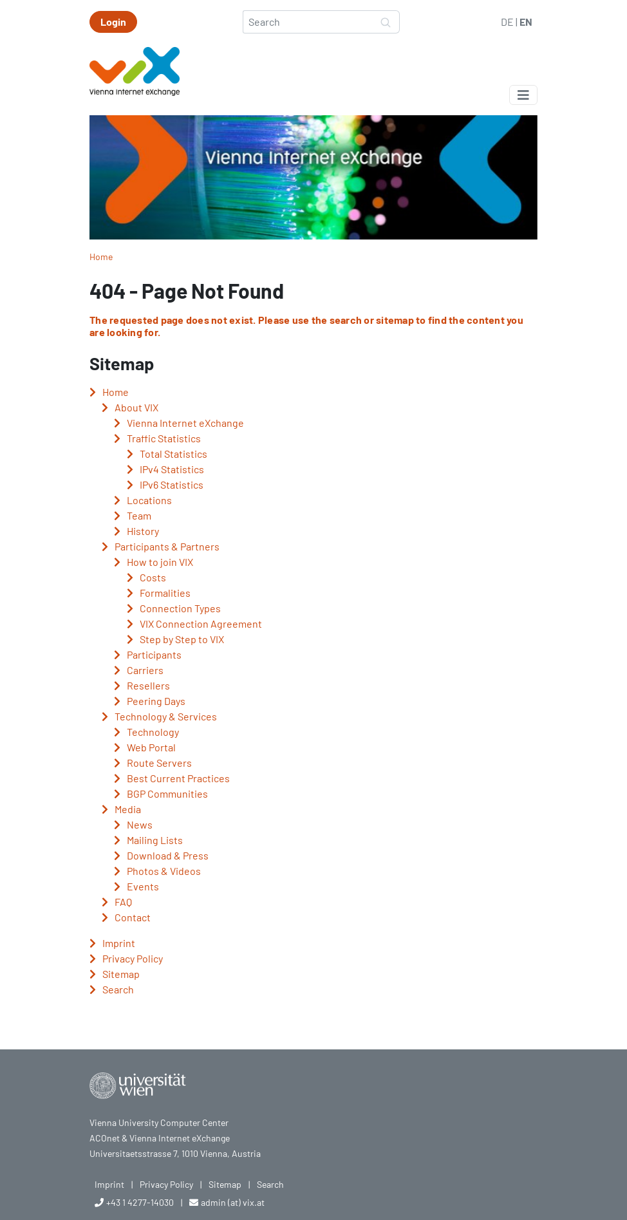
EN (525, 21)
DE (507, 21)
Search (270, 1184)
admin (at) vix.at (233, 1202)
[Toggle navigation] (523, 95)
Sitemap (225, 1184)
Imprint (109, 1184)
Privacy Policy (166, 1184)
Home (101, 256)
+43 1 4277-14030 (140, 1202)
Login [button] (113, 21)
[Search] (308, 21)
